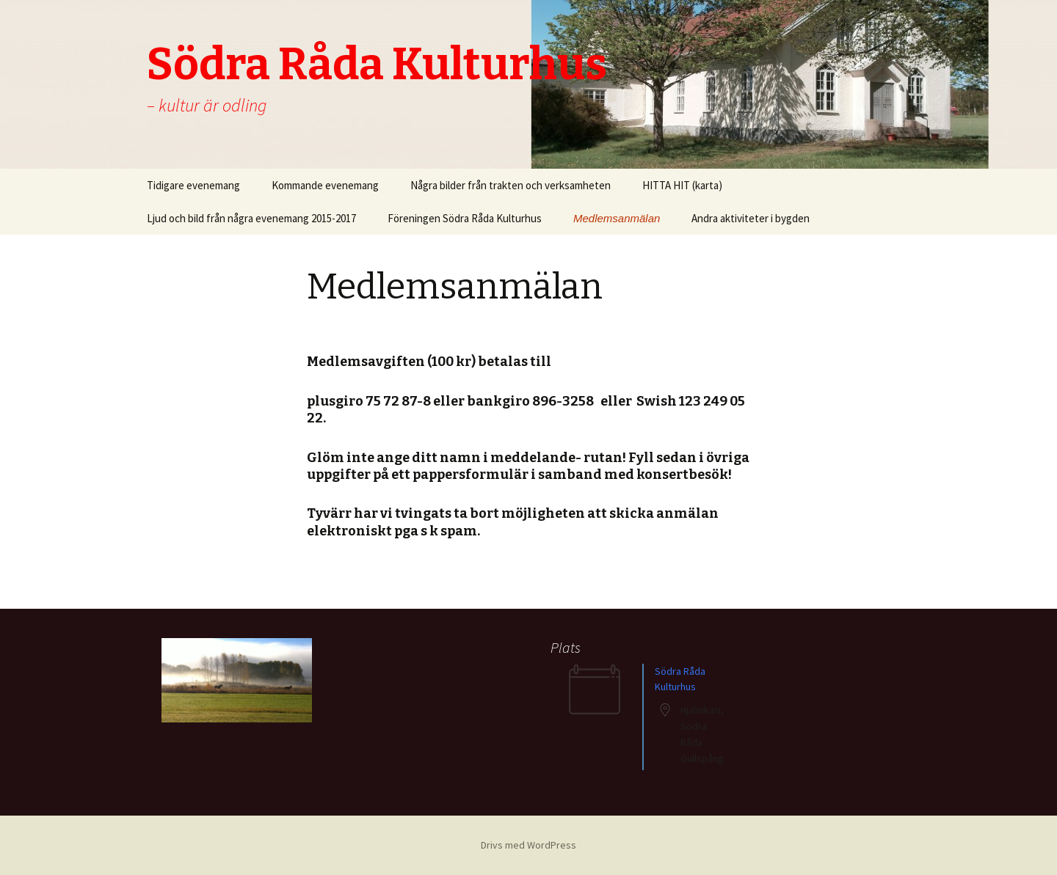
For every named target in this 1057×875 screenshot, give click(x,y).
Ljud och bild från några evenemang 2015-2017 (251, 218)
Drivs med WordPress (528, 845)
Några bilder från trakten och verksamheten (510, 185)
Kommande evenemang (325, 185)
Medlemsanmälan (616, 218)
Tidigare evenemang (193, 185)
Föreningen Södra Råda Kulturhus (465, 218)
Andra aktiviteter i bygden (750, 218)
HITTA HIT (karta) (682, 185)
